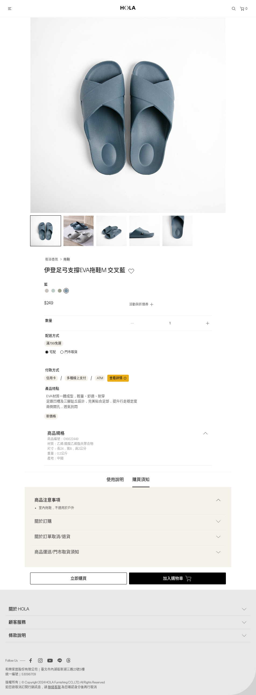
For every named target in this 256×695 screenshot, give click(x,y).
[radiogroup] (128, 290)
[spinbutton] (170, 323)
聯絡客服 (54, 687)
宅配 (52, 352)
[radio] (46, 290)
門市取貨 (71, 352)
